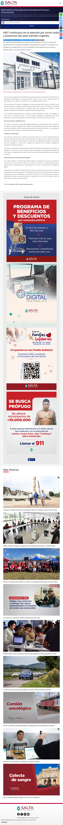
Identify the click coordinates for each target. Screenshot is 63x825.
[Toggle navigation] (60, 3)
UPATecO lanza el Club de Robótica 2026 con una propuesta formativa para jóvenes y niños (29, 654)
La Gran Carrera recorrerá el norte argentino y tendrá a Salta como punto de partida (27, 689)
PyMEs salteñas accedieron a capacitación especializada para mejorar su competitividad (29, 546)
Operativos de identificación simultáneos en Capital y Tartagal (21, 761)
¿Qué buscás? (5, 19)
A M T (33, 40)
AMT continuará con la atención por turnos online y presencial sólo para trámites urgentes (31, 34)
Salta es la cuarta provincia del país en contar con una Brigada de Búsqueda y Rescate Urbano (30, 582)
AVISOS (31, 459)
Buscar (32, 26)
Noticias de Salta (26, 40)
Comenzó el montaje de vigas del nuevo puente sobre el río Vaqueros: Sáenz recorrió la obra (30, 510)
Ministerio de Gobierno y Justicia (12, 40)
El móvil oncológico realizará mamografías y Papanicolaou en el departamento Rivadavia (29, 725)
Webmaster (4, 822)
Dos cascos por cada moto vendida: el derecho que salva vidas (21, 618)
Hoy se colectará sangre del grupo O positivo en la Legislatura (21, 797)
